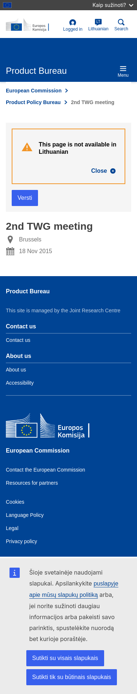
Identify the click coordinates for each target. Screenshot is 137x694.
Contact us (18, 340)
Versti (25, 198)
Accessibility (20, 383)
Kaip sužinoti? (112, 5)
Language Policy (25, 515)
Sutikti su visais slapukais (65, 658)
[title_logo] (33, 25)
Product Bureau (28, 291)
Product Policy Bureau (33, 102)
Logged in (73, 25)
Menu (123, 71)
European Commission (33, 91)
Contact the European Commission (45, 470)
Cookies (15, 502)
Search (121, 25)
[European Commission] (59, 427)
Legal (12, 528)
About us (16, 370)
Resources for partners (32, 483)
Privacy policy (21, 541)
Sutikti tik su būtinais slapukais (71, 677)
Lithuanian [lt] (98, 25)
